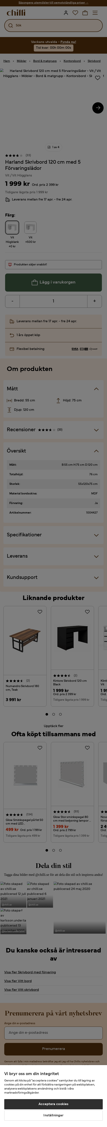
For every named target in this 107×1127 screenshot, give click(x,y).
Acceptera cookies (54, 1104)
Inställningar (53, 1115)
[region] (53, 1096)
